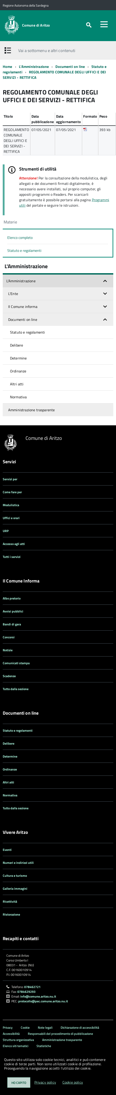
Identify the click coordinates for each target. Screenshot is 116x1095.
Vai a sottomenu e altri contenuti (46, 50)
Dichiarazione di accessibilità (80, 1027)
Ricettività (10, 901)
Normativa (18, 397)
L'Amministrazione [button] (21, 281)
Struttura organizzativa (18, 1039)
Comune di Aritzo (36, 25)
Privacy (8, 1027)
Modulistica (11, 505)
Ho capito (18, 1082)
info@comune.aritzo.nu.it (38, 996)
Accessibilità (11, 1033)
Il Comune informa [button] (22, 306)
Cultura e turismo (15, 875)
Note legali (45, 1027)
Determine (18, 358)
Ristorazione (11, 914)
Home (7, 66)
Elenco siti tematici (15, 1045)
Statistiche (43, 1045)
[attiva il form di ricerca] (88, 25)
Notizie (8, 650)
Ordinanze (18, 371)
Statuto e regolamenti (24, 250)
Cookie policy (72, 1082)
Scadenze (9, 676)
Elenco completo (20, 237)
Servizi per (10, 479)
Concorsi (9, 637)
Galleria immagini (15, 888)
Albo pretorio (12, 598)
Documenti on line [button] (22, 319)
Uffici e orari (11, 517)
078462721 (32, 986)
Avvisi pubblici (13, 611)
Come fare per (12, 492)
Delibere (16, 345)
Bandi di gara (12, 624)
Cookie (25, 1027)
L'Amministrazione (34, 66)
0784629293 (26, 991)
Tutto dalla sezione (15, 688)
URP (6, 530)
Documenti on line (70, 66)
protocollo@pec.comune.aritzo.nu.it (43, 1001)
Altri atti (17, 384)
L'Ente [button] (13, 293)
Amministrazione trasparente (31, 410)
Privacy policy (45, 1082)
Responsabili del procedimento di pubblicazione (60, 1033)
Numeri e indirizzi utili (18, 862)
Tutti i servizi (12, 556)
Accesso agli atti (14, 543)
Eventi (7, 849)
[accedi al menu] (104, 24)
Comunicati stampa (16, 663)
